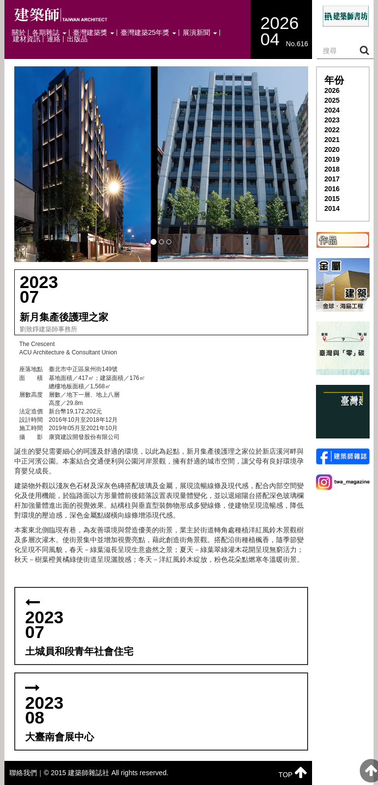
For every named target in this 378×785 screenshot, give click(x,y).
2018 (332, 169)
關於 (19, 32)
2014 (332, 208)
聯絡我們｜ (26, 773)
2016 (332, 189)
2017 (332, 179)
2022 (332, 130)
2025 (332, 100)
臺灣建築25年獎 (148, 32)
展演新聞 (200, 32)
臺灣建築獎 (93, 32)
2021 (332, 140)
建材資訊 (26, 39)
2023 (332, 120)
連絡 (54, 39)
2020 (332, 149)
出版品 (77, 39)
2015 (332, 199)
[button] (161, 164)
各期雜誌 (49, 32)
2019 (332, 159)
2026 (332, 90)
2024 (332, 110)
